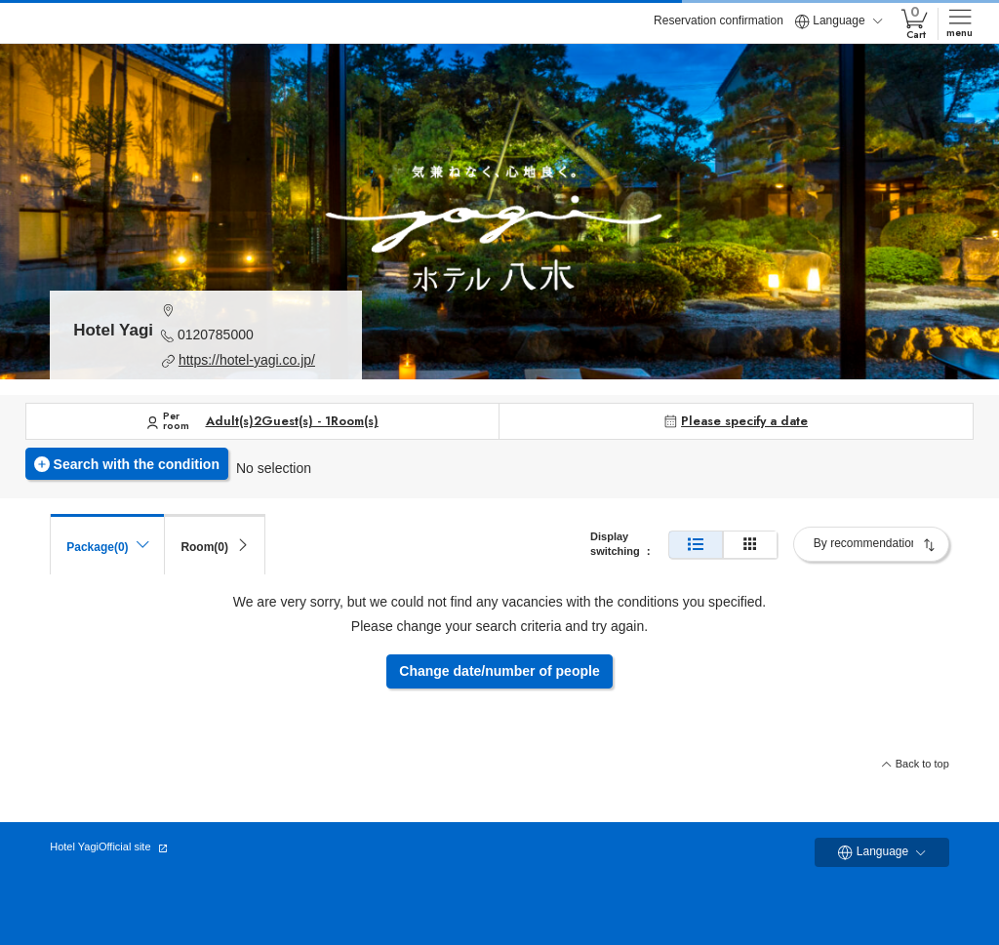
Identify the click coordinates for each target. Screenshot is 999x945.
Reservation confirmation (718, 20)
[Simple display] (750, 545)
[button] (250, 309)
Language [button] (838, 21)
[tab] (214, 544)
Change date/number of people (499, 671)
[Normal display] (695, 545)
